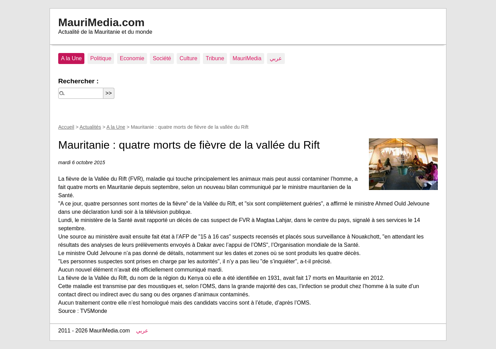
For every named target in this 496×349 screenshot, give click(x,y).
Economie (132, 58)
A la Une (71, 58)
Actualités (90, 127)
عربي (276, 58)
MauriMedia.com (101, 22)
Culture (188, 58)
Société (162, 58)
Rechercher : (78, 81)
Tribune (215, 58)
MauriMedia (246, 58)
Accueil (66, 127)
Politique (100, 58)
